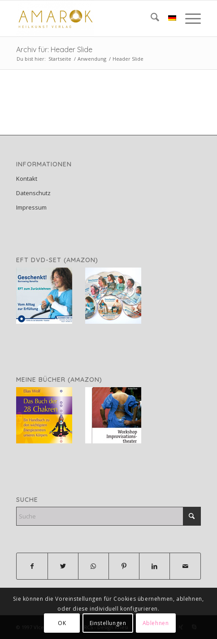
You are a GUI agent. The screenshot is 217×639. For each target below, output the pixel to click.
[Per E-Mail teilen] (185, 566)
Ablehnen (156, 623)
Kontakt (26, 178)
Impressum (31, 207)
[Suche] (150, 18)
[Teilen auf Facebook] (32, 566)
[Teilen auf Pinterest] (124, 566)
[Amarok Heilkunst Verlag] (90, 18)
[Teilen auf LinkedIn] (154, 566)
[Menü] (188, 18)
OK (62, 623)
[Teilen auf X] (63, 566)
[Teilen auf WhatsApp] (93, 566)
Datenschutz (33, 193)
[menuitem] (150, 18)
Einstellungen (108, 623)
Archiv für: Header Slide (54, 49)
